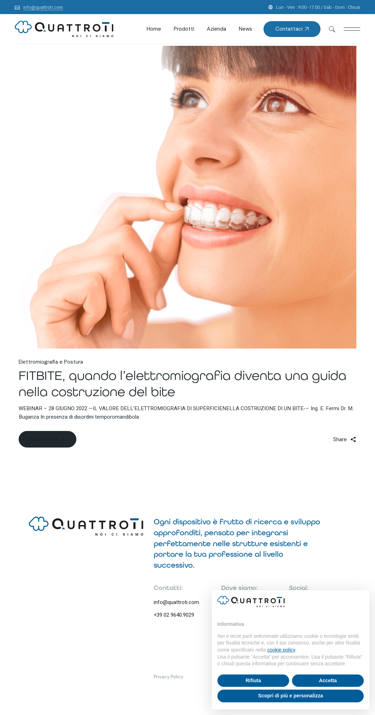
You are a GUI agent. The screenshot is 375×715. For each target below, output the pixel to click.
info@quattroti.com (176, 602)
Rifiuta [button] (253, 680)
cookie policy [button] (281, 650)
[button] (360, 601)
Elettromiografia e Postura (51, 361)
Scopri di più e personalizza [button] (290, 695)
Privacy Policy (168, 677)
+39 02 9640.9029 (174, 615)
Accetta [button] (328, 680)
